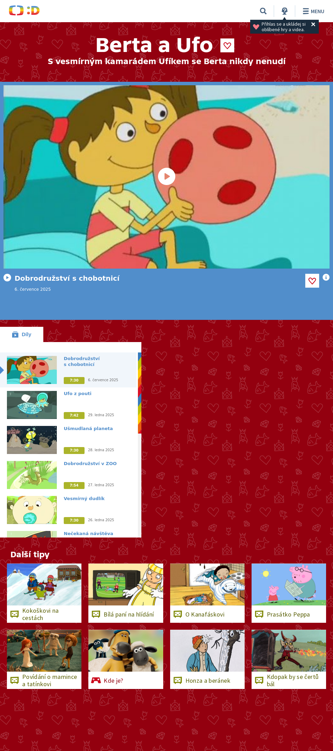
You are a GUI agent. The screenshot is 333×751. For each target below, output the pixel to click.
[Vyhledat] (263, 11)
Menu (312, 11)
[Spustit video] (166, 177)
